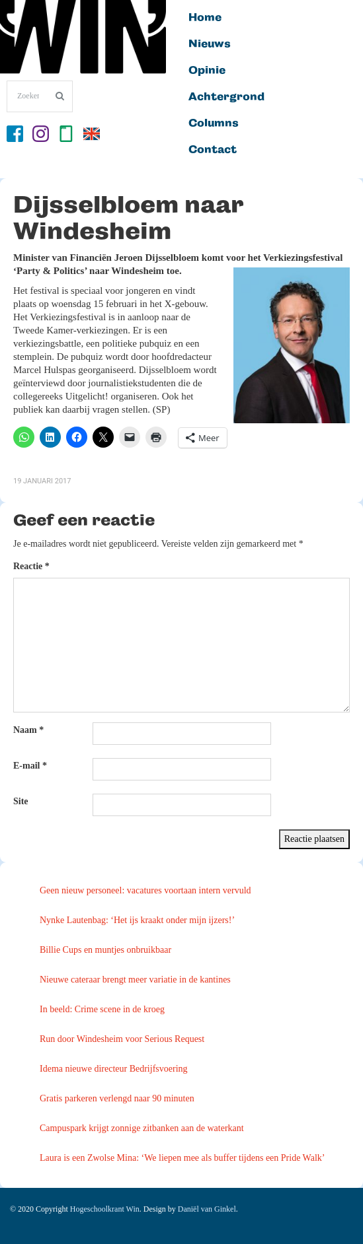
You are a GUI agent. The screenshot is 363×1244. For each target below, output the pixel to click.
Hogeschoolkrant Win (105, 1209)
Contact (212, 150)
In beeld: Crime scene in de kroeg (102, 1009)
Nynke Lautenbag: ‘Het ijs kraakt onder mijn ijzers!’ (137, 920)
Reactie (31, 566)
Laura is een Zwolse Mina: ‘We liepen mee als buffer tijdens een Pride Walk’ (182, 1158)
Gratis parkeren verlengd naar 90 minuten (117, 1098)
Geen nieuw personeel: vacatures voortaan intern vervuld (145, 890)
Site (20, 801)
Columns (213, 123)
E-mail (30, 766)
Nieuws (209, 44)
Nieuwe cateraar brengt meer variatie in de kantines (135, 980)
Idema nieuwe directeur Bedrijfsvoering (114, 1069)
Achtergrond (226, 97)
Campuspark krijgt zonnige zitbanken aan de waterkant (142, 1128)
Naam (28, 730)
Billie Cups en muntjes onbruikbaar (105, 950)
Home (205, 18)
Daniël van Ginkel (207, 1209)
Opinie (206, 70)
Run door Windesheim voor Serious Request (122, 1039)
